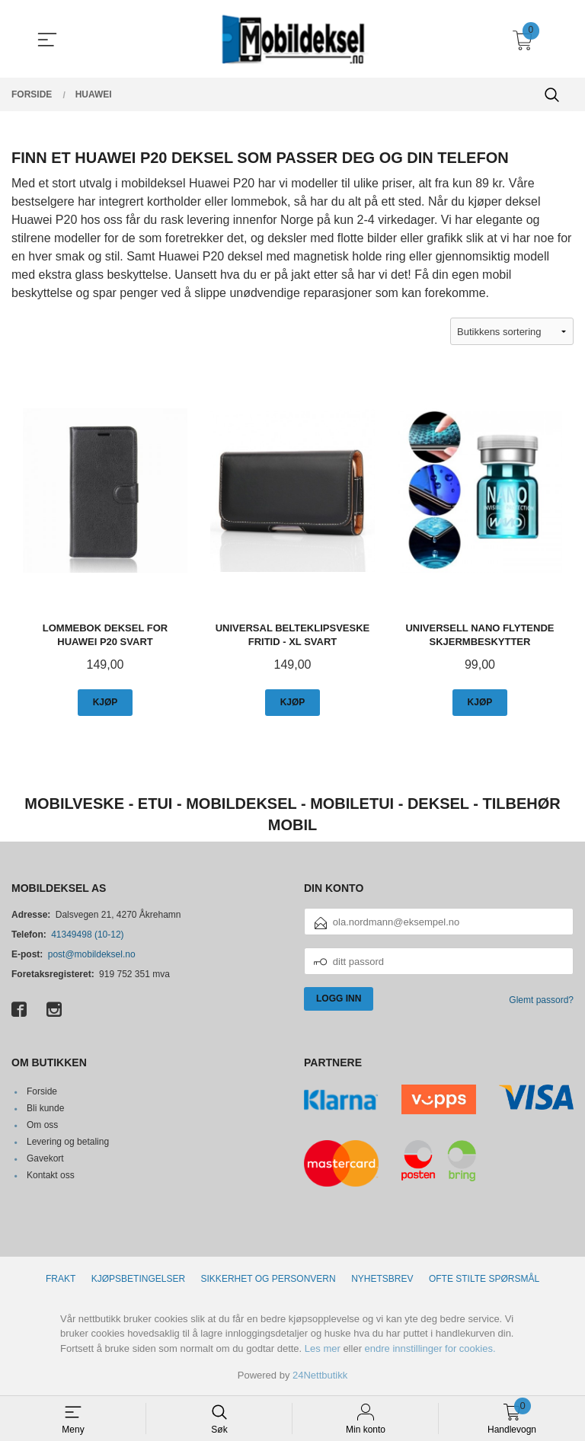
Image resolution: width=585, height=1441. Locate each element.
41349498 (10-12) (87, 934)
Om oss (42, 1125)
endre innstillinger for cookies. (430, 1348)
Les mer (322, 1348)
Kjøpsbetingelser (138, 1278)
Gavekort (45, 1158)
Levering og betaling (68, 1141)
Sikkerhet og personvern (268, 1278)
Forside (42, 1091)
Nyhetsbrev (382, 1278)
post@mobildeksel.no (92, 954)
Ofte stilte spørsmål (484, 1278)
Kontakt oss (51, 1175)
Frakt (60, 1278)
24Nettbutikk (319, 1375)
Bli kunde (45, 1108)
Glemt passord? (541, 1000)
